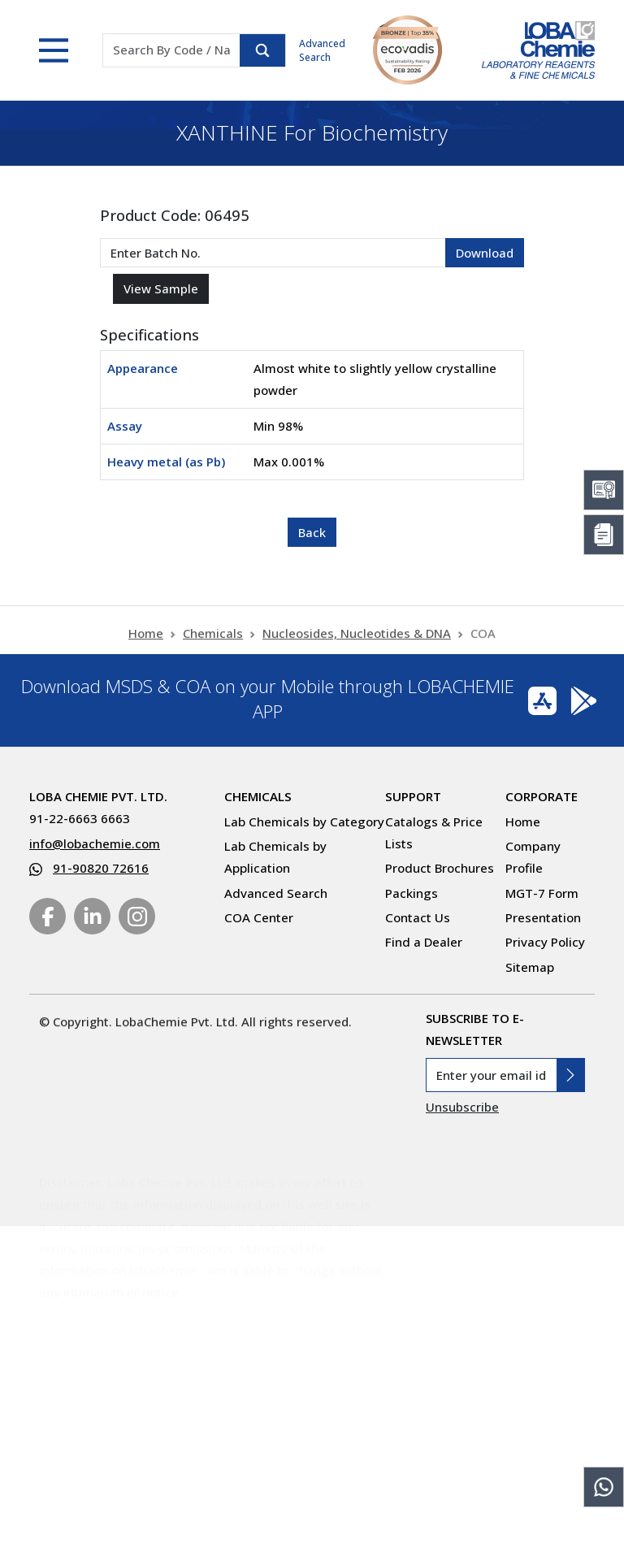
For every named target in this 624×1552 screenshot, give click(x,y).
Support (413, 796)
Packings (411, 893)
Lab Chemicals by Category (304, 821)
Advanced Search (322, 50)
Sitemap (529, 967)
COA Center (258, 917)
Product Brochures (439, 868)
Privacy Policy (545, 942)
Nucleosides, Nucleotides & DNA (356, 640)
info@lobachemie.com (94, 843)
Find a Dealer (423, 942)
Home (145, 640)
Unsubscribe (462, 1107)
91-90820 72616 (101, 868)
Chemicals (213, 640)
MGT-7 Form (541, 893)
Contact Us (417, 917)
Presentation (543, 917)
